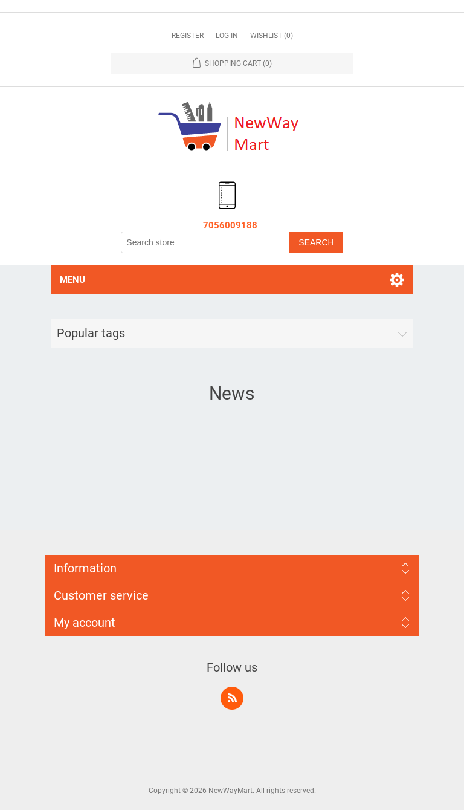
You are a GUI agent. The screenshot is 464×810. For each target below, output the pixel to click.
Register (188, 35)
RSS (232, 698)
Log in (227, 35)
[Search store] (205, 242)
